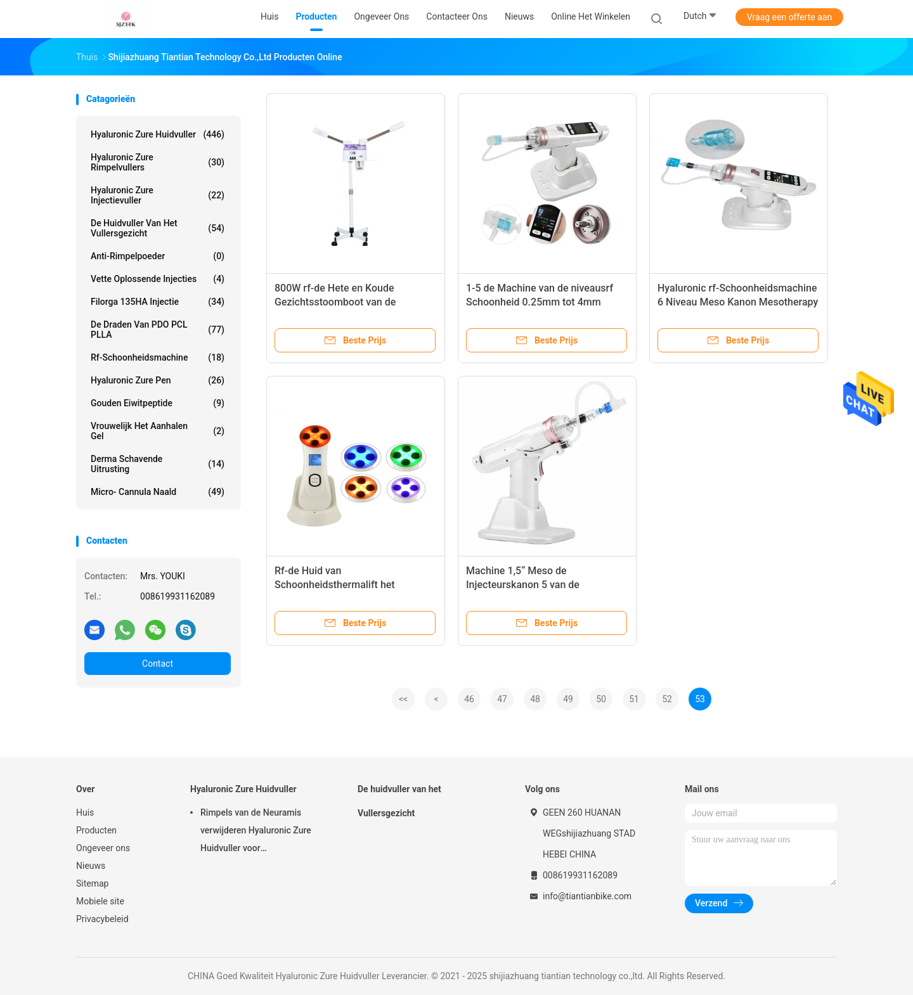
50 (601, 699)
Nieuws (90, 866)
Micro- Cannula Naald (157, 491)
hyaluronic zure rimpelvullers (157, 162)
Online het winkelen (590, 16)
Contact (157, 663)
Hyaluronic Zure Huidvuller (157, 134)
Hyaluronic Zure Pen (157, 380)
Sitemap (92, 883)
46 (469, 699)
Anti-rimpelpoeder (157, 256)
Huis (85, 812)
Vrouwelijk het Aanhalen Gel (157, 431)
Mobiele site (100, 901)
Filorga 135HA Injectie (157, 301)
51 (634, 699)
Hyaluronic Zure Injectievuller (157, 195)
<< (403, 699)
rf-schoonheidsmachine (157, 357)
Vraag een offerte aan (789, 17)
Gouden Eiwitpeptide (157, 403)
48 (535, 699)
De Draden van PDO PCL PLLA (157, 329)
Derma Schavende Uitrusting (157, 464)
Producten (96, 830)
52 (667, 699)
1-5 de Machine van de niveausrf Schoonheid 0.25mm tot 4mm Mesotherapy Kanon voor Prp (539, 302)
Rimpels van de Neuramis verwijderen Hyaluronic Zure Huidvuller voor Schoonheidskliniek (255, 832)
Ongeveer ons (103, 848)
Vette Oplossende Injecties (157, 279)
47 (502, 699)
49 (568, 699)
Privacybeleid (102, 919)
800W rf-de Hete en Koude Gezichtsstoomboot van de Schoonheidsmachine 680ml (339, 302)
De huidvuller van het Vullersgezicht (157, 228)
